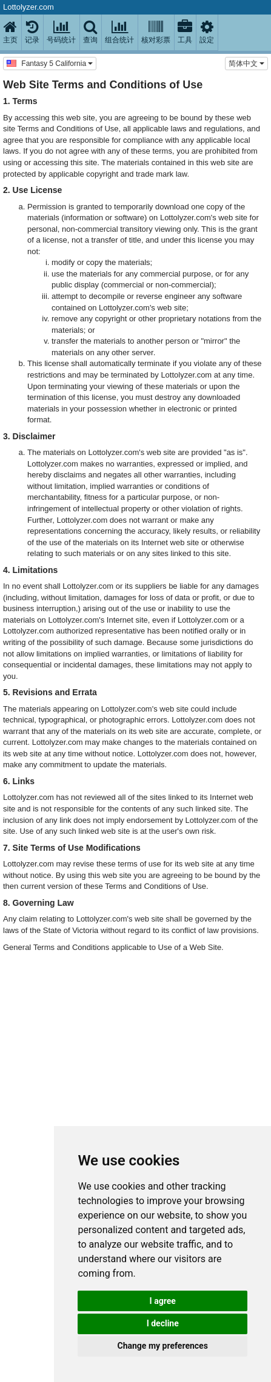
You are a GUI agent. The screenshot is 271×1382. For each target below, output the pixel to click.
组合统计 (119, 32)
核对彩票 (155, 32)
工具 (185, 32)
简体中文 (246, 63)
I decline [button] (163, 1323)
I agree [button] (163, 1301)
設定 (206, 32)
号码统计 (61, 32)
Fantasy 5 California (50, 63)
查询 (90, 32)
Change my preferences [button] (163, 1346)
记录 (32, 32)
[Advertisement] (132, 1103)
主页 (10, 32)
